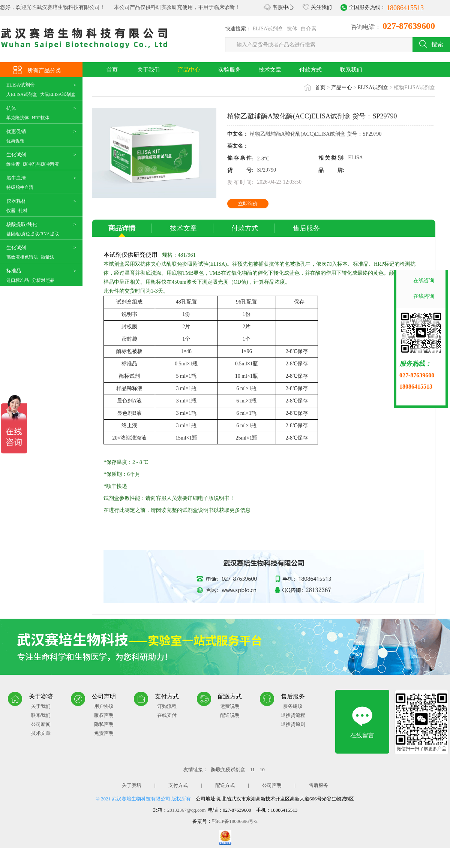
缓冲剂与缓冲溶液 (41, 164)
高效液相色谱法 (22, 257)
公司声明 (272, 785)
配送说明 (230, 715)
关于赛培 (131, 785)
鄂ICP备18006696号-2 (235, 821)
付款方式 (310, 70)
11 (253, 769)
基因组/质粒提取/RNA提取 (32, 233)
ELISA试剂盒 (268, 28)
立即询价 (248, 203)
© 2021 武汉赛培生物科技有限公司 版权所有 (143, 799)
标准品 (13, 271)
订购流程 (167, 706)
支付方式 (178, 785)
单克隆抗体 (17, 117)
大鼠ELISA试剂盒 (57, 94)
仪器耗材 (16, 201)
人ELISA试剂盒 (21, 94)
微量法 (47, 257)
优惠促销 (16, 131)
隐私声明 (104, 724)
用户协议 (104, 706)
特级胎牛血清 (19, 187)
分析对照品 (43, 280)
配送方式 (225, 785)
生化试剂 (16, 154)
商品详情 (121, 228)
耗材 (22, 210)
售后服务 (306, 228)
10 (262, 769)
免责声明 (104, 733)
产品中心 (189, 70)
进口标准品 (17, 280)
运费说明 (230, 706)
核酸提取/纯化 (21, 224)
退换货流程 (293, 715)
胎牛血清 (16, 178)
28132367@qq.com (186, 810)
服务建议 (293, 706)
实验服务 (229, 70)
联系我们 (351, 70)
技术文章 (270, 70)
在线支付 (167, 715)
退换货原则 (293, 724)
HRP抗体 (41, 117)
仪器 (10, 210)
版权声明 (104, 715)
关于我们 (148, 70)
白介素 (308, 28)
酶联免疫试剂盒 (228, 769)
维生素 (13, 164)
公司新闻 (41, 724)
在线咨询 (423, 280)
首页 (112, 70)
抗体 (292, 28)
